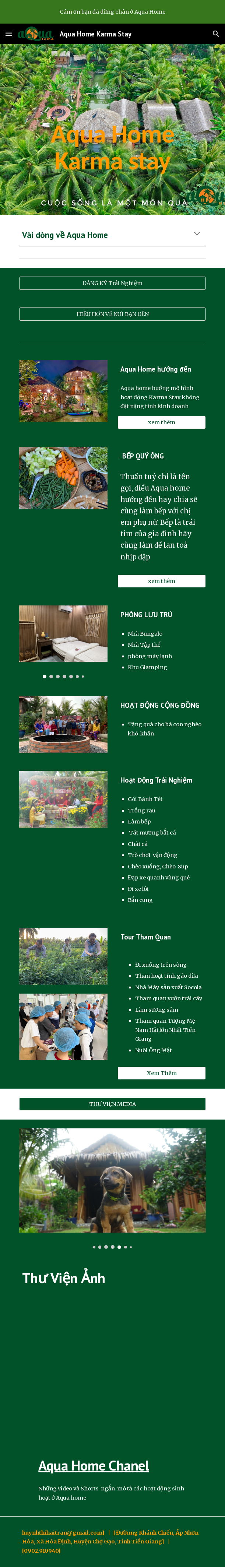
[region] (112, 12)
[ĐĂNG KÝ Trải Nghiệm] (112, 283)
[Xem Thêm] (161, 1073)
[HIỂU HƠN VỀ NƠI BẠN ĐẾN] (112, 314)
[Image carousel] (63, 641)
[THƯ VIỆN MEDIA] (112, 1104)
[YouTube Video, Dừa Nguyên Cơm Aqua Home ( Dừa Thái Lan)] (112, 1370)
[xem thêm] (161, 422)
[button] (9, 34)
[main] (112, 129)
